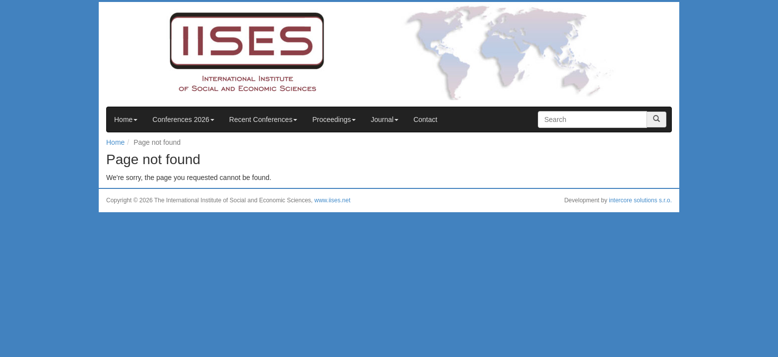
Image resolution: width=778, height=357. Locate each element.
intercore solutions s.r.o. (640, 200)
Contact (425, 119)
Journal (384, 119)
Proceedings (334, 119)
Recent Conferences (263, 119)
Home (125, 119)
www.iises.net (333, 200)
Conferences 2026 (183, 119)
